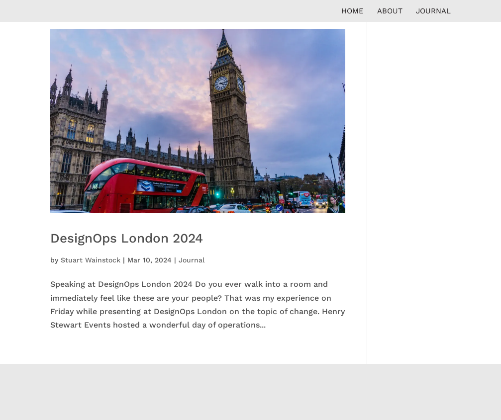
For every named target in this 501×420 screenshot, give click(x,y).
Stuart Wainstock (90, 260)
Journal (433, 11)
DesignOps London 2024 (126, 238)
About (389, 11)
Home (352, 11)
